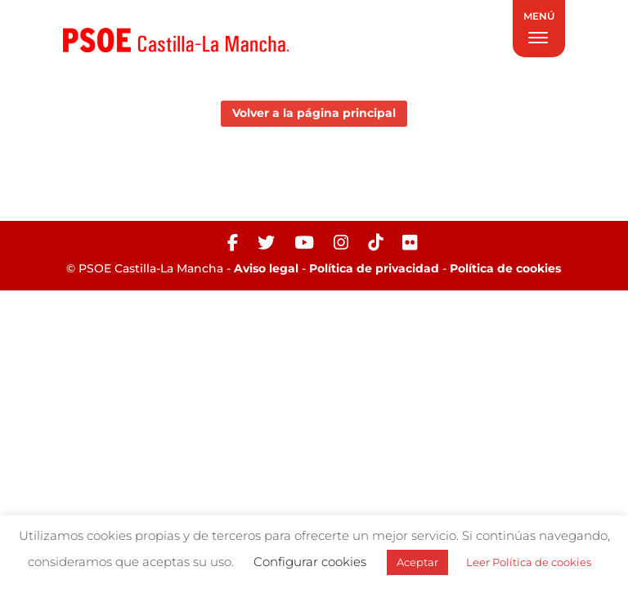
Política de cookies (505, 268)
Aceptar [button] (417, 562)
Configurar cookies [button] (309, 561)
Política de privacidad (374, 268)
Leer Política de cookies (528, 562)
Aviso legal (266, 268)
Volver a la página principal (314, 113)
